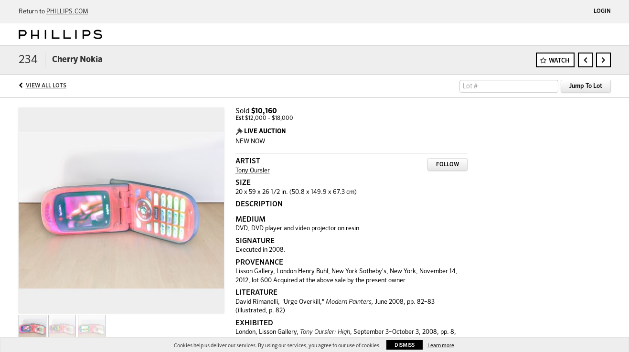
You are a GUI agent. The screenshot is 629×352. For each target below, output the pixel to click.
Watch (559, 61)
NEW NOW (250, 142)
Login (602, 11)
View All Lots (46, 86)
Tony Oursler (252, 171)
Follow (447, 165)
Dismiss (404, 345)
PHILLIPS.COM (67, 12)
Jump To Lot (585, 86)
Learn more (440, 345)
